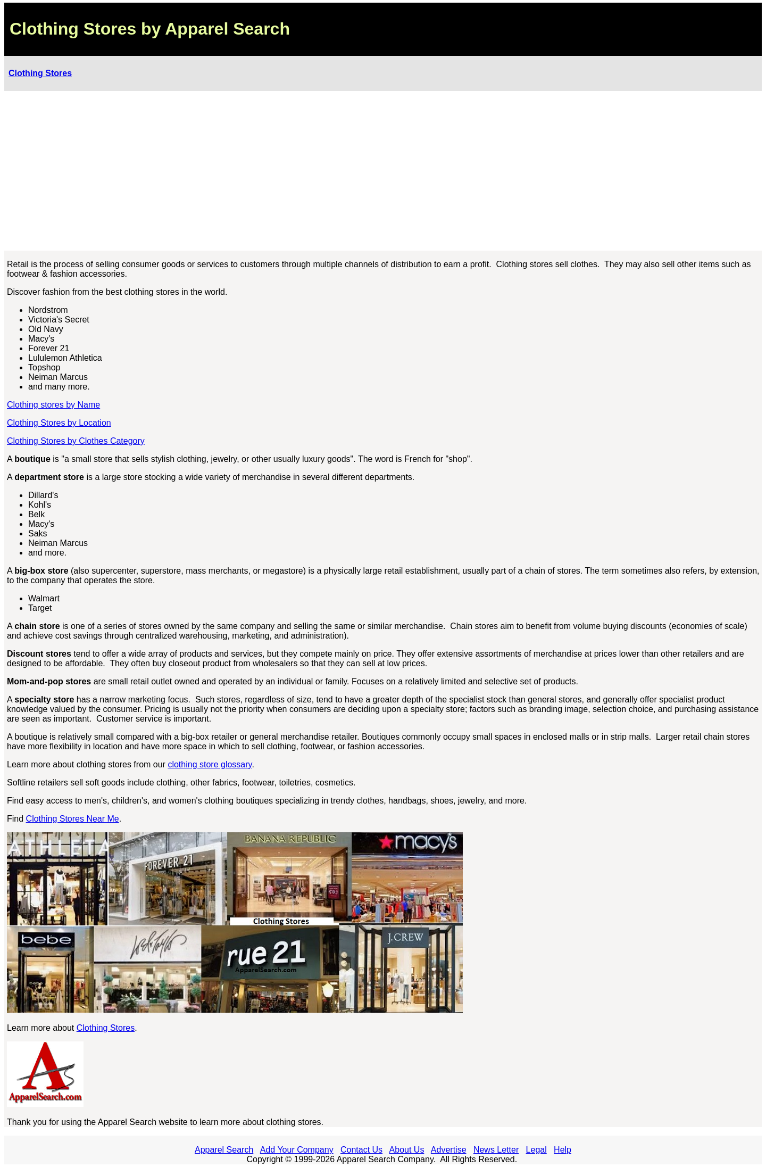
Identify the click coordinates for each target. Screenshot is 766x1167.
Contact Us (361, 1149)
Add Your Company (297, 1149)
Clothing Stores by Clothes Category (76, 440)
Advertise (449, 1149)
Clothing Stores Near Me (72, 818)
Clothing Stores (40, 73)
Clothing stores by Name (53, 404)
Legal (536, 1149)
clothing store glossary (210, 764)
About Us (406, 1149)
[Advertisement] (383, 170)
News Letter (496, 1149)
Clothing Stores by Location (59, 422)
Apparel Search (224, 1149)
